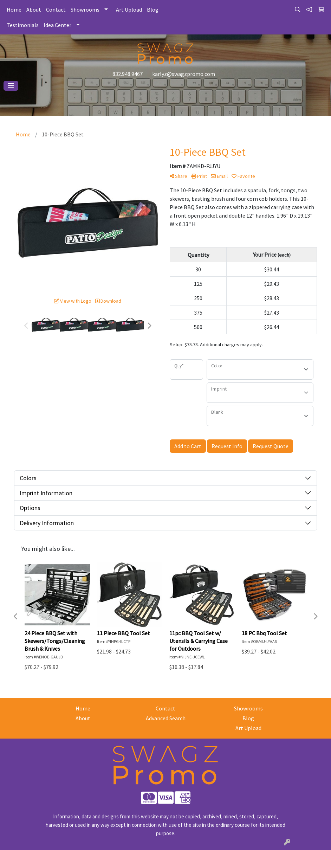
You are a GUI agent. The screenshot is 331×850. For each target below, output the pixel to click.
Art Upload (129, 9)
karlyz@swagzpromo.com (183, 73)
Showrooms (85, 9)
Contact (56, 9)
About (33, 9)
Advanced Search (166, 718)
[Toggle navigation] (11, 86)
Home (14, 9)
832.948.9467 (127, 73)
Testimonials (23, 24)
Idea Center (57, 24)
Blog (152, 9)
